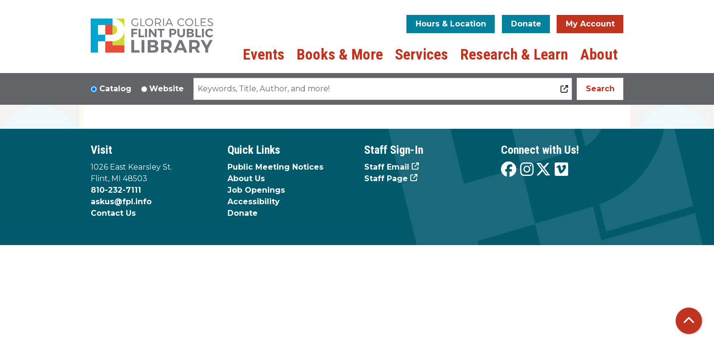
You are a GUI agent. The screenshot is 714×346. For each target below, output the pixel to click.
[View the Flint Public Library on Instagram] (527, 169)
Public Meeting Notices (275, 167)
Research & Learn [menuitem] (514, 54)
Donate (526, 23)
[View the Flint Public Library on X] (543, 169)
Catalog (115, 88)
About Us (246, 178)
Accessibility (253, 201)
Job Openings (256, 190)
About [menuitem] (599, 54)
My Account (590, 23)
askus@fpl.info (121, 201)
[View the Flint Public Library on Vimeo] (561, 169)
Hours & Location (451, 23)
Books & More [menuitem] (340, 54)
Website (166, 88)
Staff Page (386, 178)
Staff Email (386, 167)
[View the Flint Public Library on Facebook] (508, 169)
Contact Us (113, 213)
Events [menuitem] (264, 54)
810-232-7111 (116, 190)
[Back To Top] (689, 321)
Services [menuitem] (421, 54)
